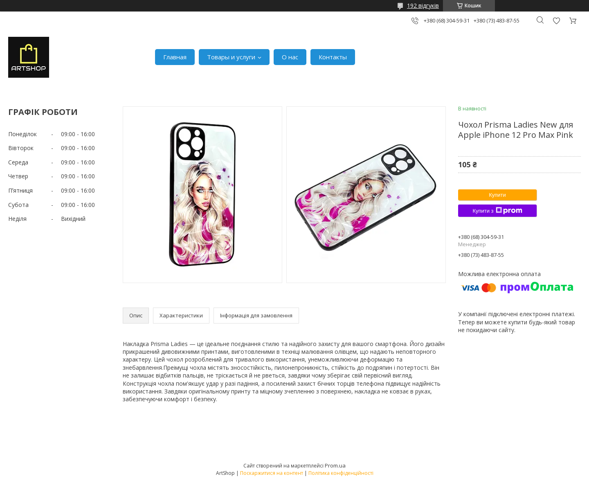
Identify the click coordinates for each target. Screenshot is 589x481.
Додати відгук (556, 20)
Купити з (497, 210)
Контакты (333, 57)
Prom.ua (335, 465)
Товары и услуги (231, 57)
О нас (290, 57)
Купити (497, 195)
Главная (175, 57)
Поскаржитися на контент (271, 473)
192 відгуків (423, 5)
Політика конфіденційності (340, 473)
